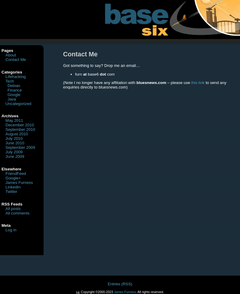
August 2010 (16, 134)
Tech (9, 81)
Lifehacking (15, 76)
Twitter (11, 191)
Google (14, 94)
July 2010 (14, 138)
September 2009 (20, 147)
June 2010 (14, 143)
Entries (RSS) (120, 284)
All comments (17, 213)
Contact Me (15, 59)
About (10, 55)
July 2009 (14, 152)
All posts (12, 208)
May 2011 (14, 120)
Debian (14, 85)
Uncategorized (18, 103)
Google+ (13, 178)
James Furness (19, 182)
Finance (15, 90)
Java (12, 99)
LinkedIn (12, 187)
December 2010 (19, 125)
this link (198, 82)
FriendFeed (15, 173)
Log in (10, 230)
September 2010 (20, 129)
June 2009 (14, 156)
